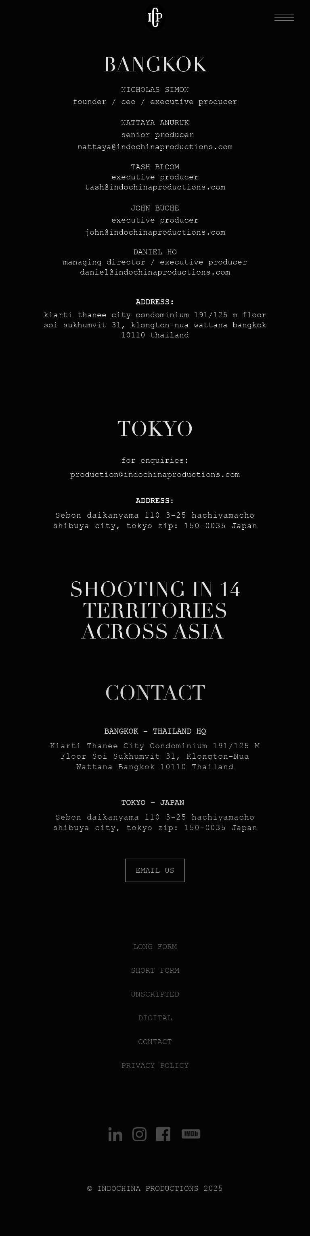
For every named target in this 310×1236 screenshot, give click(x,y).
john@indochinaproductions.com (155, 232)
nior (140, 134)
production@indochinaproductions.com (155, 474)
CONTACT (155, 693)
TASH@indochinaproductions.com (155, 187)
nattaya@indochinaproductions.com (155, 146)
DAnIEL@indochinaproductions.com (155, 272)
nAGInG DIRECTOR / (116, 262)
